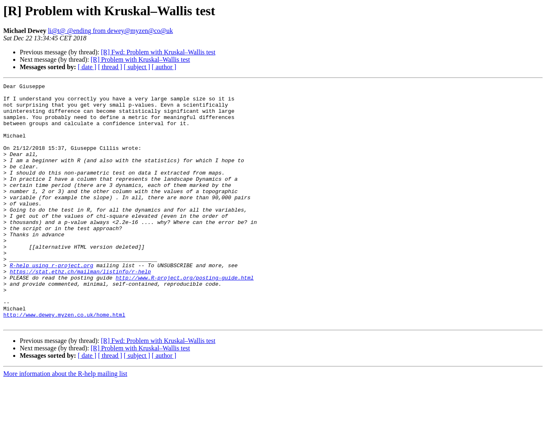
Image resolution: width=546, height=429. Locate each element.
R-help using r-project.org (51, 302)
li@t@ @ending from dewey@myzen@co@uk (110, 30)
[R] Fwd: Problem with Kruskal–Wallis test (158, 52)
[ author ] (164, 66)
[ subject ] (137, 66)
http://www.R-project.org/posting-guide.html (184, 317)
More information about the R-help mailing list (65, 421)
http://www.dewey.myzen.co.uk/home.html (64, 361)
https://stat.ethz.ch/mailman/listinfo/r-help (80, 309)
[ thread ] (110, 66)
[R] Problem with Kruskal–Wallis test (140, 59)
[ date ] (87, 66)
